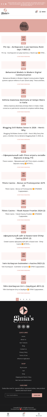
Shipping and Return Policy (23, 377)
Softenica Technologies (29, 409)
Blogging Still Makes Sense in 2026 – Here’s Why (23, 128)
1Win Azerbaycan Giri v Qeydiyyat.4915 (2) (23, 286)
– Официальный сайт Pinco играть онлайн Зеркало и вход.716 (23, 156)
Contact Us (23, 349)
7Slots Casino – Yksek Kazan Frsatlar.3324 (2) (23, 210)
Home (23, 336)
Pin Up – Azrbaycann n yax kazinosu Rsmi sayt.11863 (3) (23, 48)
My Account (23, 367)
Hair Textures (23, 343)
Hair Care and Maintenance (23, 380)
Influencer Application (23, 358)
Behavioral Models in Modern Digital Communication (23, 73)
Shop (23, 374)
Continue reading (23, 56)
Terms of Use (23, 355)
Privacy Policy (23, 352)
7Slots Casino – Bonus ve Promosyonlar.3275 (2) (23, 184)
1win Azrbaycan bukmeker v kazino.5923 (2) (23, 263)
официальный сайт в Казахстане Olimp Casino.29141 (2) (23, 237)
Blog (23, 43)
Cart (23, 371)
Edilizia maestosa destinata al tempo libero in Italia (23, 101)
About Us (23, 339)
